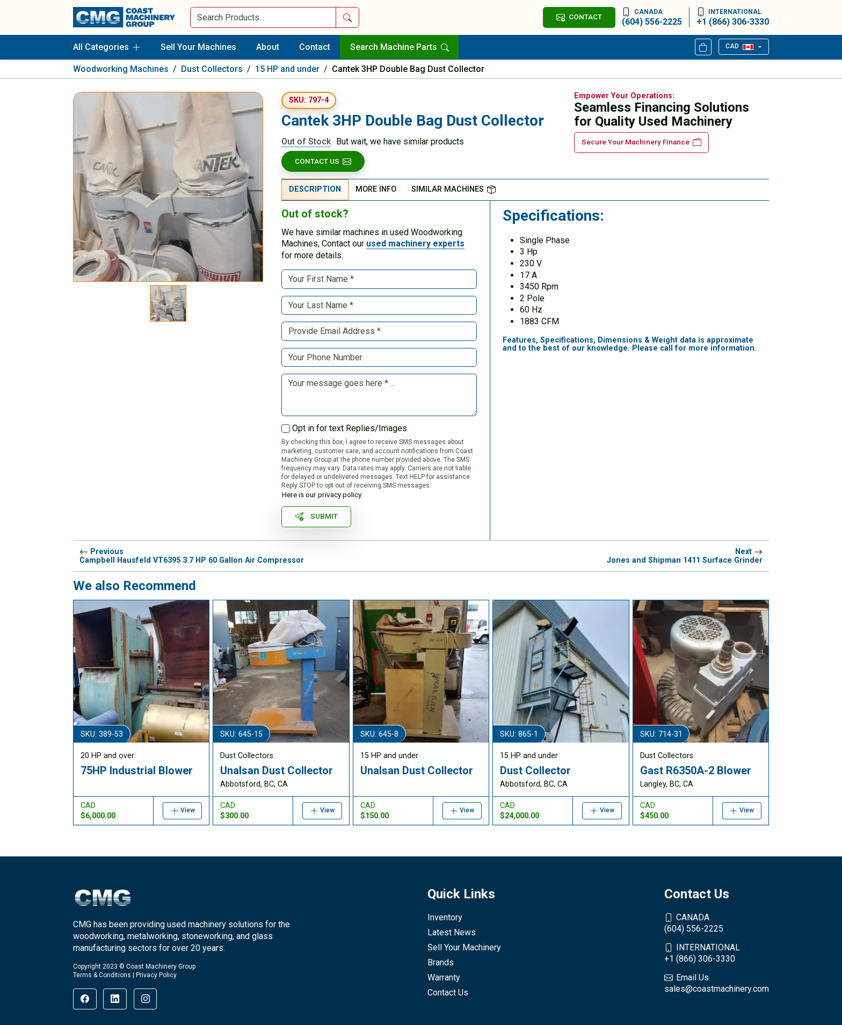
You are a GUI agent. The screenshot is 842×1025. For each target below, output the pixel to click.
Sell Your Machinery (464, 947)
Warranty (443, 977)
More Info (375, 189)
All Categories (107, 47)
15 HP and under (287, 69)
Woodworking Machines (121, 69)
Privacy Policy (156, 975)
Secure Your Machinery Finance (641, 142)
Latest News (451, 932)
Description (315, 189)
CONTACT (578, 16)
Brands (440, 962)
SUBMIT (316, 516)
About (267, 47)
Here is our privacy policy (321, 494)
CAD (739, 46)
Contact (314, 47)
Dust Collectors (212, 69)
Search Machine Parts (399, 47)
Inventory (444, 917)
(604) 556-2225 (652, 17)
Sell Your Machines (198, 47)
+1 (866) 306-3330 (732, 17)
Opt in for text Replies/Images (349, 428)
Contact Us (323, 161)
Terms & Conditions (102, 975)
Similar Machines (453, 189)
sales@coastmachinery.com (716, 983)
